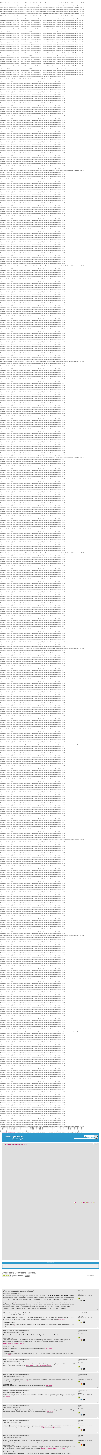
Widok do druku (94, 1144)
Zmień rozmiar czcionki (96, 1144)
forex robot (61, 1319)
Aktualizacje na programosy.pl (8, 1132)
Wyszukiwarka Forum (92, 1137)
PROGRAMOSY (17, 1144)
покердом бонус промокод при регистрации (39, 1365)
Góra (97, 1309)
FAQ (84, 1202)
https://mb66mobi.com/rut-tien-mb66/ (13, 1343)
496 (80, 1408)
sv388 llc (8, 1355)
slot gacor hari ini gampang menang (51, 1427)
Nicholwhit (9, 1293)
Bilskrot (8, 1396)
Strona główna (8, 1144)
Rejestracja (89, 1202)
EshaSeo (9, 1407)
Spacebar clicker (20, 1303)
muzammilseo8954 (11, 1314)
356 (80, 1316)
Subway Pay (42, 1442)
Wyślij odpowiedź (6, 1275)
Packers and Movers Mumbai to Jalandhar (53, 1448)
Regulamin (77, 1202)
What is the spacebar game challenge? (19, 1273)
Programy (24, 1144)
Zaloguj (96, 1202)
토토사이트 (50, 1411)
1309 (80, 1423)
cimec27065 (9, 1422)
